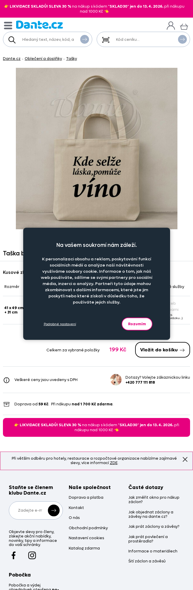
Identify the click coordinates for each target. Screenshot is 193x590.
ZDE (114, 462)
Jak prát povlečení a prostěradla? (148, 539)
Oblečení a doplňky (43, 58)
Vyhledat (84, 39)
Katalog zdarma (84, 548)
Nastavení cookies (86, 538)
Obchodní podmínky (88, 528)
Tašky (71, 58)
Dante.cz (12, 58)
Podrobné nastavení (60, 324)
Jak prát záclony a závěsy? (153, 527)
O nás (74, 518)
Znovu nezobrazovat (185, 459)
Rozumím (137, 323)
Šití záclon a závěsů (147, 561)
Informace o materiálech (152, 551)
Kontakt (76, 508)
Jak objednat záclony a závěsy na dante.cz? (150, 514)
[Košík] (184, 26)
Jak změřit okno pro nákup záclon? (153, 499)
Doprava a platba (86, 497)
